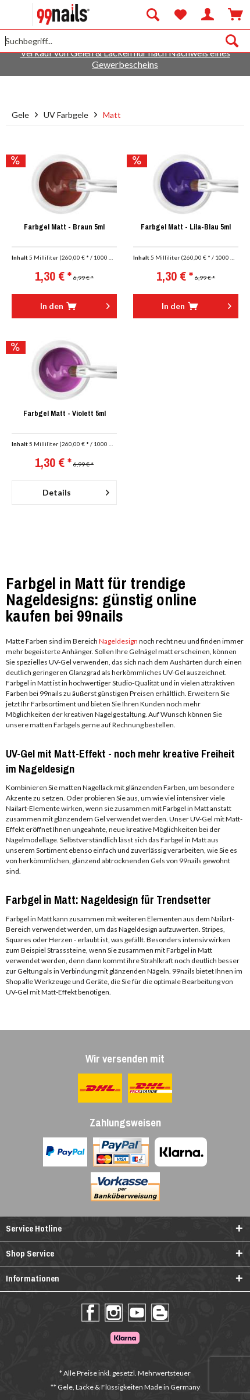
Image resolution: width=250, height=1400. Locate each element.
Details (75, 490)
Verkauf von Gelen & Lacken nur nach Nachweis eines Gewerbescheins (125, 58)
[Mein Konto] (207, 14)
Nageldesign (118, 641)
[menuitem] (48, 14)
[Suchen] (232, 39)
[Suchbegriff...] (125, 40)
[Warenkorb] (235, 14)
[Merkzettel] (179, 14)
